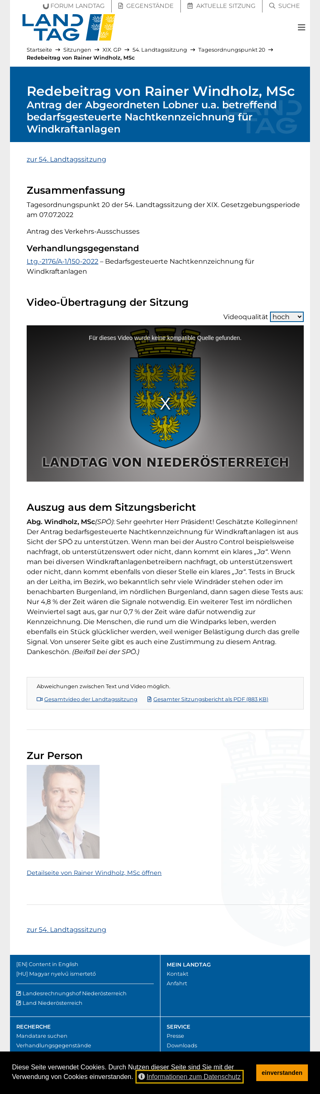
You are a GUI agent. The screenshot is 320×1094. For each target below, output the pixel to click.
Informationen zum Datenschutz (189, 1076)
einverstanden (282, 1072)
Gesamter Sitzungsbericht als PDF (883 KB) (208, 699)
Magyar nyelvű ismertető (62, 974)
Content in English (53, 964)
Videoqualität (263, 317)
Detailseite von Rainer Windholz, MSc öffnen (94, 873)
